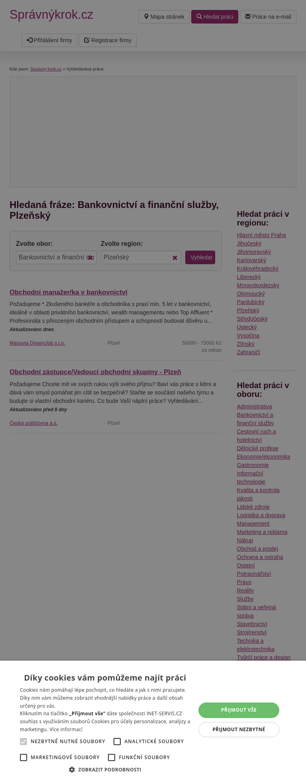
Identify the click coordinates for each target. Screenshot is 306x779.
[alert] (153, 389)
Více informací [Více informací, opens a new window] (65, 729)
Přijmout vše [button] (239, 709)
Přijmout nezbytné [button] (238, 729)
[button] (105, 769)
